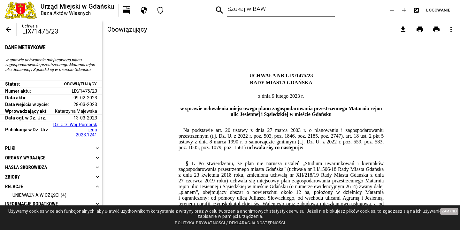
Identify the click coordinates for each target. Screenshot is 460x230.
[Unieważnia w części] (39, 195)
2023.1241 (86, 134)
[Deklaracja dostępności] (160, 10)
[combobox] (281, 10)
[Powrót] (8, 29)
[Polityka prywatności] (143, 10)
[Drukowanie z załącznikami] (436, 29)
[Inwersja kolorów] (416, 10)
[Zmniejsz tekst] (392, 10)
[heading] (51, 148)
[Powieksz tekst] (404, 10)
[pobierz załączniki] (403, 29)
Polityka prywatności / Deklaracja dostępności (230, 222)
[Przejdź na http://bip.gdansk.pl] (127, 10)
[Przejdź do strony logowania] (438, 10)
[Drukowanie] (419, 29)
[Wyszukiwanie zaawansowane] (219, 10)
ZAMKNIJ (449, 211)
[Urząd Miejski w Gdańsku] (59, 10)
